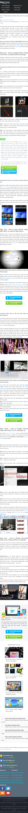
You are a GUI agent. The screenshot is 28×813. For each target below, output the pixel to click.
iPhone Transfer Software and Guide (13, 736)
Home (2, 20)
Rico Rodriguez (6, 21)
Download (11, 757)
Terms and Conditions (23, 798)
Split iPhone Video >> (4, 777)
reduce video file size (19, 512)
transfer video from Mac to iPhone (17, 284)
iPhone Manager (6, 5)
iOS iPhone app (5, 187)
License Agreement (7, 800)
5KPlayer (2, 325)
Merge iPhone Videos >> (5, 780)
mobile (6, 20)
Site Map (9, 798)
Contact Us (22, 800)
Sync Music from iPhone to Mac (12, 725)
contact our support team (5, 749)
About (5, 798)
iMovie (1, 71)
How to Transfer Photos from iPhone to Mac (15, 718)
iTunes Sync (17, 9)
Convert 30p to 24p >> (5, 775)
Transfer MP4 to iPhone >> (6, 782)
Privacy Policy (15, 798)
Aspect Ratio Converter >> (5, 772)
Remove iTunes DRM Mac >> (18, 782)
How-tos (6, 11)
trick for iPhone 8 (12, 433)
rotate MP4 (17, 46)
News (18, 800)
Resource (14, 800)
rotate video (15, 242)
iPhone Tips (11, 20)
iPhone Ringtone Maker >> (17, 777)
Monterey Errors (18, 5)
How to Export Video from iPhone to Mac (14, 730)
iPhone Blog (17, 7)
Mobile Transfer (5, 9)
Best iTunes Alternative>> (17, 775)
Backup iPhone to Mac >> (17, 780)
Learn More (5, 757)
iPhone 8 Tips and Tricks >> (18, 772)
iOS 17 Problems (5, 7)
